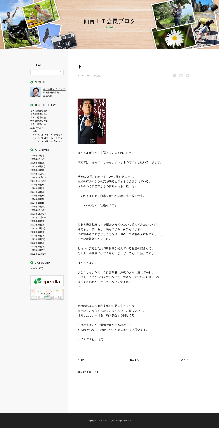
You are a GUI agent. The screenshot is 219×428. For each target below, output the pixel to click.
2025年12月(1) (37, 159)
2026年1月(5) (37, 155)
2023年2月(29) (37, 246)
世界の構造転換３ (39, 117)
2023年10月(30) (38, 217)
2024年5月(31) (37, 192)
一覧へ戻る (133, 360)
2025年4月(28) (37, 163)
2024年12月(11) (38, 173)
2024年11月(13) (38, 177)
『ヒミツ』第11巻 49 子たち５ (46, 138)
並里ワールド (37, 127)
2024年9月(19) (37, 184)
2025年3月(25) (37, 166)
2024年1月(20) (37, 206)
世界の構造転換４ (39, 114)
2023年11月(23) (38, 214)
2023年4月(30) (37, 239)
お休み (33, 131)
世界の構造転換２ (39, 121)
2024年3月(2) (37, 199)
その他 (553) (36, 268)
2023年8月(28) (37, 224)
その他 (97, 75)
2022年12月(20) (38, 254)
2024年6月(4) (37, 188)
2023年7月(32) (37, 228)
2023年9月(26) (37, 221)
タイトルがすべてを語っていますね (100, 152)
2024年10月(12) (38, 181)
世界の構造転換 (38, 124)
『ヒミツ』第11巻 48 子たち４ (46, 141)
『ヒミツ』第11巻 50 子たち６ (46, 134)
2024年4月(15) (37, 195)
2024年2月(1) (37, 203)
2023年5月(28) (37, 235)
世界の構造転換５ (39, 110)
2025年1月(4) (37, 170)
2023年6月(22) (37, 232)
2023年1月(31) (37, 250)
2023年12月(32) (38, 210)
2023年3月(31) (37, 243)
